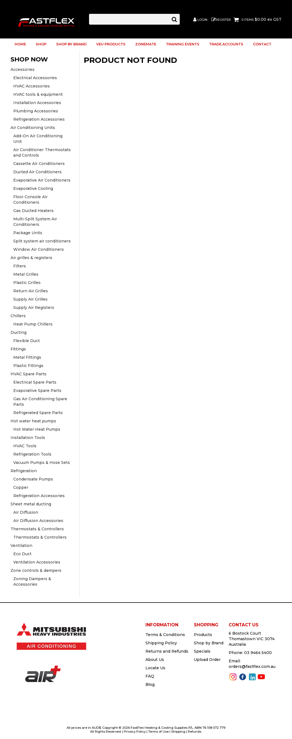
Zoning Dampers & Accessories (32, 581)
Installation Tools (28, 437)
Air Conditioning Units (33, 127)
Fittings (18, 349)
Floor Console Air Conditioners (30, 199)
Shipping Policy (161, 642)
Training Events (182, 44)
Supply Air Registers (33, 307)
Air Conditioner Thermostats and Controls (42, 152)
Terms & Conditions (165, 634)
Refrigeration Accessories (39, 119)
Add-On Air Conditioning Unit (37, 138)
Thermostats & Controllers (37, 528)
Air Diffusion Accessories (38, 520)
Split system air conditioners (42, 241)
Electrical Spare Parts (34, 382)
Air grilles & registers (31, 257)
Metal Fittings (27, 357)
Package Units (27, 232)
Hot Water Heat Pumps (36, 429)
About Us (154, 659)
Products (203, 634)
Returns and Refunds (166, 651)
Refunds (194, 731)
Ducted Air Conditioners (37, 171)
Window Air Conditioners (38, 249)
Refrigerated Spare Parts (38, 412)
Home (20, 44)
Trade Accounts (226, 44)
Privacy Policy (135, 731)
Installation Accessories (37, 102)
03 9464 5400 (258, 652)
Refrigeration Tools (32, 454)
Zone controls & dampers (36, 570)
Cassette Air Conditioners (39, 163)
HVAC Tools (24, 445)
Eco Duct (22, 553)
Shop (41, 44)
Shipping (178, 731)
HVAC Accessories (31, 86)
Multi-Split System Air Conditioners (35, 221)
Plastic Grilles (27, 282)
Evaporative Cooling (33, 188)
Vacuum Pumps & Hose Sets (41, 462)
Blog (150, 684)
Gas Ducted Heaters (33, 210)
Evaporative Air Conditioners (42, 180)
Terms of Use (158, 731)
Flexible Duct (26, 340)
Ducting (19, 332)
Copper (20, 487)
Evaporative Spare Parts (37, 390)
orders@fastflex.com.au (252, 666)
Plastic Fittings (28, 365)
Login (202, 19)
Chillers (18, 315)
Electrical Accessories (35, 77)
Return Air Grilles (30, 290)
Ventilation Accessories (36, 562)
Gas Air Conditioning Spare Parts (40, 401)
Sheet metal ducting (31, 504)
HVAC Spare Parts (28, 373)
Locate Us (155, 667)
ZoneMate (145, 44)
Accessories (23, 69)
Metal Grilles (25, 274)
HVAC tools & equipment (38, 94)
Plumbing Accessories (35, 110)
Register (223, 19)
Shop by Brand (71, 44)
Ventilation (21, 545)
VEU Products (111, 44)
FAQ (149, 676)
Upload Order (207, 659)
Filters (19, 265)
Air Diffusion (25, 512)
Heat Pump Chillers (33, 324)
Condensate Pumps (33, 479)
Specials (202, 651)
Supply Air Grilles (30, 299)
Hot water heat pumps (33, 420)
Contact (262, 44)
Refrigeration (24, 470)
